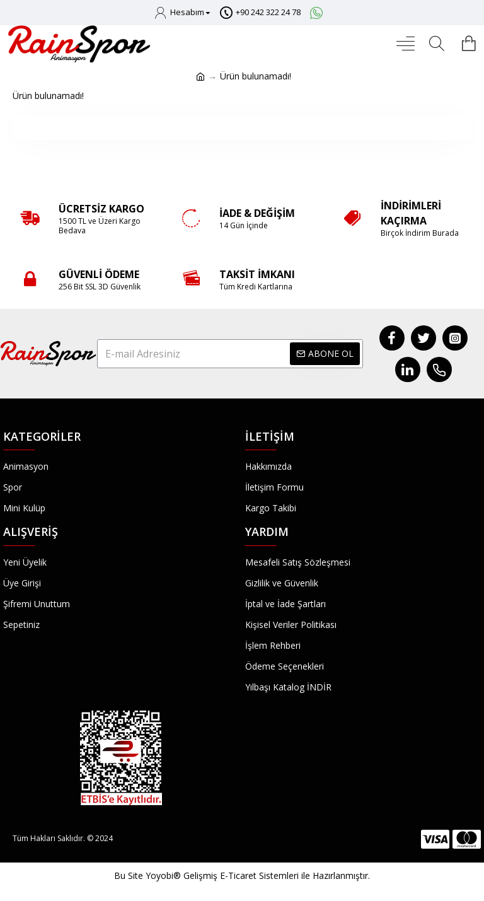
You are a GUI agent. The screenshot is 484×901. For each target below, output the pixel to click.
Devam (242, 127)
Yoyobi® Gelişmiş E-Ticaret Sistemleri (222, 875)
